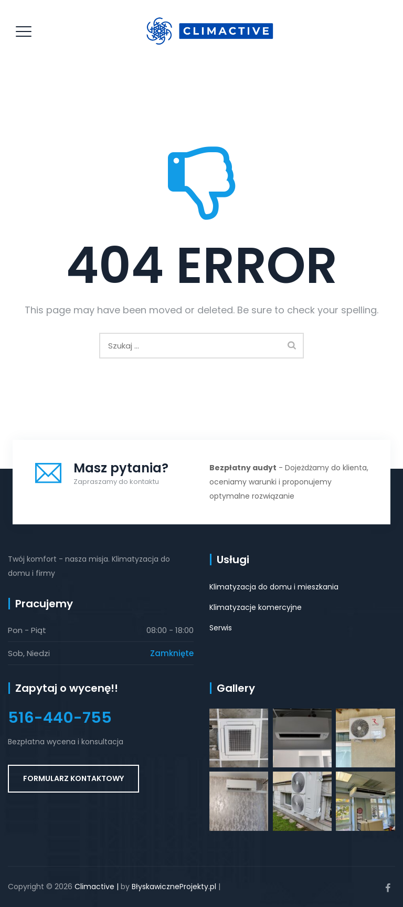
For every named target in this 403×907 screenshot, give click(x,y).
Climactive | (97, 886)
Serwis (220, 628)
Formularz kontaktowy (73, 778)
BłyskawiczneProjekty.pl (174, 886)
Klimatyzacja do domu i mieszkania (273, 587)
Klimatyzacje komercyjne (255, 607)
